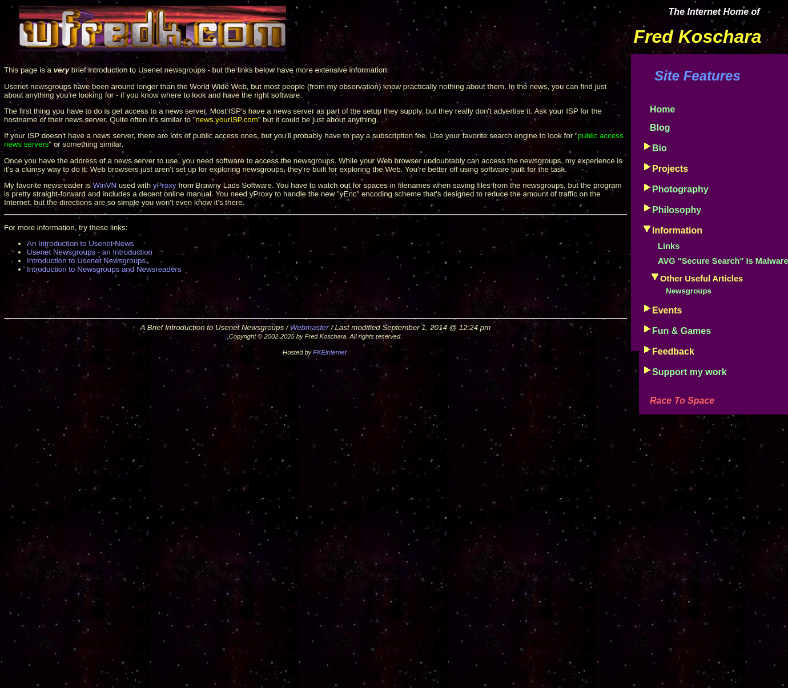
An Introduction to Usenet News (80, 243)
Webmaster (309, 327)
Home (662, 109)
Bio (659, 148)
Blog (660, 127)
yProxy (164, 185)
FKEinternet (330, 352)
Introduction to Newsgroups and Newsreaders (104, 269)
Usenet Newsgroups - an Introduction (89, 252)
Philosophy (676, 210)
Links (669, 246)
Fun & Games (681, 331)
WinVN (104, 185)
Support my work (689, 372)
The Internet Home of (714, 12)
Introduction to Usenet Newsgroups (86, 260)
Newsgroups (688, 291)
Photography (680, 189)
